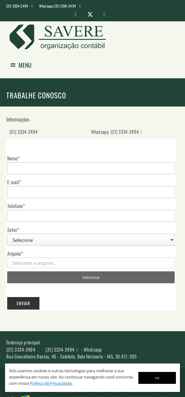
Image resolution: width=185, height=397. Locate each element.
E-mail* (14, 182)
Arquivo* (15, 253)
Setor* (13, 230)
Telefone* (16, 206)
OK (157, 378)
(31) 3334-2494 (23, 131)
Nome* (13, 158)
